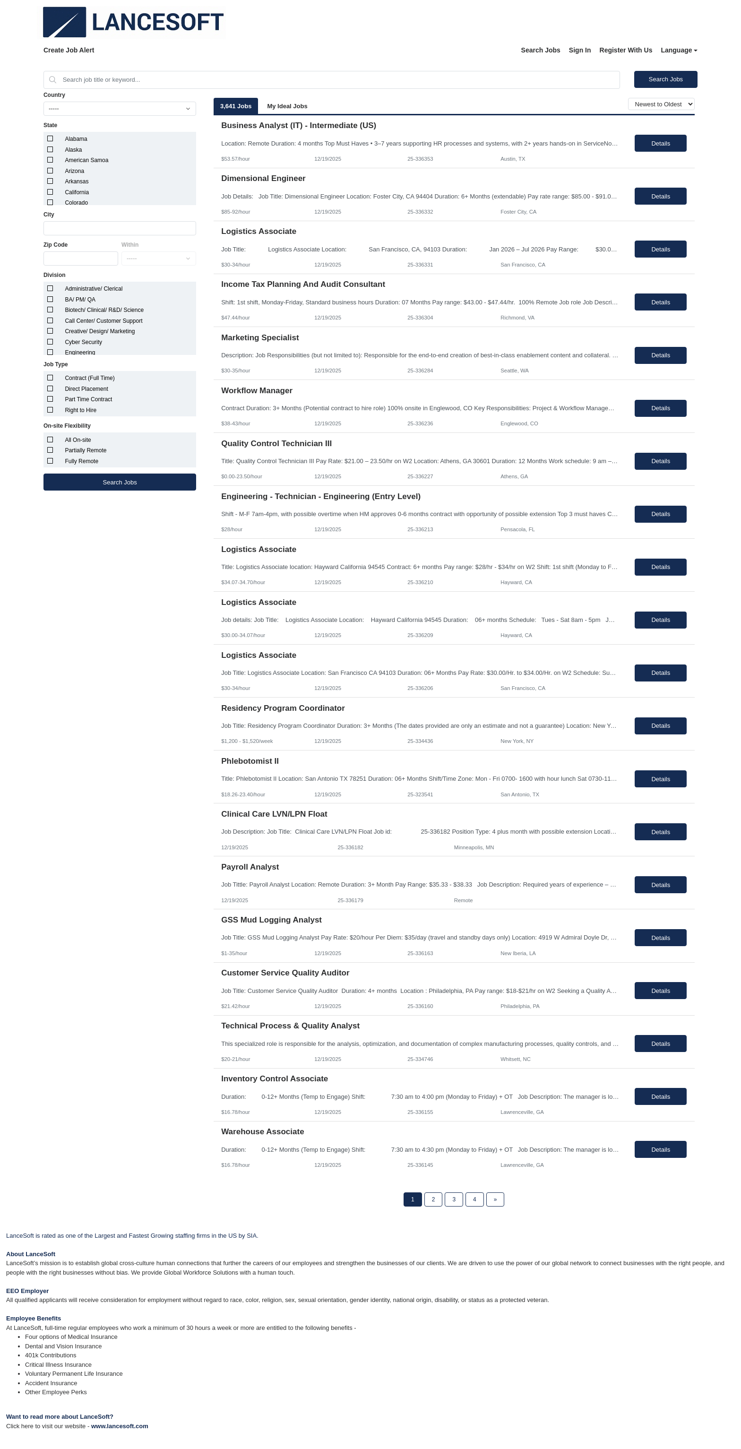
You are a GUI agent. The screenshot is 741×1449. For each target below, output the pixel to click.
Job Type (55, 364)
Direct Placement (86, 389)
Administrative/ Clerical (93, 288)
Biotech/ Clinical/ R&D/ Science (104, 310)
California (77, 192)
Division (54, 275)
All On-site (78, 440)
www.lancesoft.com (119, 1426)
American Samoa (86, 160)
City (48, 214)
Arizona (74, 171)
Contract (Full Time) (89, 378)
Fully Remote (81, 461)
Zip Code (55, 245)
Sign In (580, 50)
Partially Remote (85, 450)
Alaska (73, 150)
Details (660, 143)
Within (130, 245)
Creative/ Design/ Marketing (100, 331)
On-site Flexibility (67, 426)
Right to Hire (80, 410)
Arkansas (76, 181)
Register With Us (626, 50)
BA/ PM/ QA (80, 299)
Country (54, 95)
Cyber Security (83, 342)
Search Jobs (540, 50)
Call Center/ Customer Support (103, 321)
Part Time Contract (88, 399)
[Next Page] (495, 1199)
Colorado (76, 202)
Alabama (76, 139)
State (50, 125)
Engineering (80, 352)
